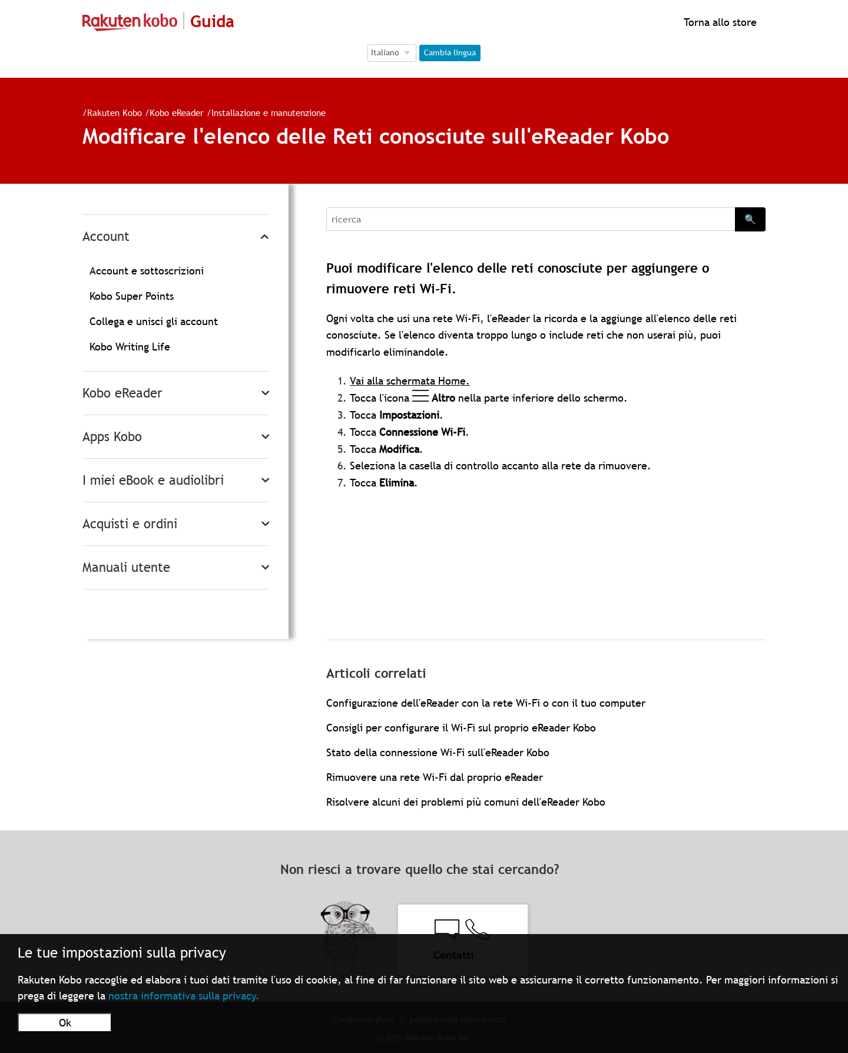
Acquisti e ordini (129, 524)
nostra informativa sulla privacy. (184, 995)
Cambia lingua (450, 52)
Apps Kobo (112, 437)
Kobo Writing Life (130, 346)
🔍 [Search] (750, 219)
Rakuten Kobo (114, 112)
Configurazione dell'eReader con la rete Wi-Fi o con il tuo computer (485, 703)
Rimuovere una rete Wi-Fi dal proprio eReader (434, 777)
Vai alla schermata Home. (410, 381)
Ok (65, 1022)
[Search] (530, 219)
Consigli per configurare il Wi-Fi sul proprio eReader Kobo (461, 727)
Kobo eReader (177, 112)
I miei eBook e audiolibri (153, 480)
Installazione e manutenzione (268, 112)
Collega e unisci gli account (154, 321)
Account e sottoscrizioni (147, 270)
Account (106, 236)
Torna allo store (719, 22)
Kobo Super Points (132, 296)
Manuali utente (126, 567)
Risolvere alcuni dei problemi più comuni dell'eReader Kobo (465, 802)
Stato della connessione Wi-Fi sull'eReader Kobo (437, 752)
